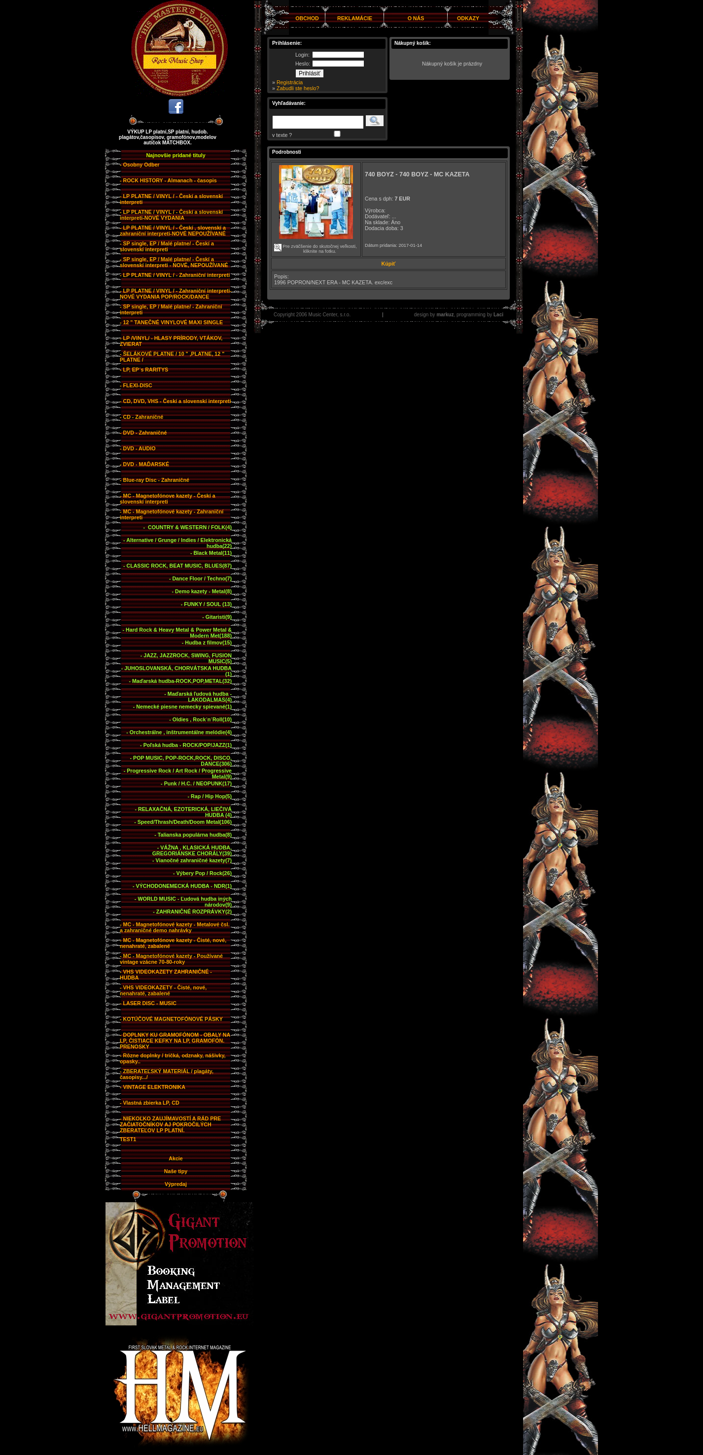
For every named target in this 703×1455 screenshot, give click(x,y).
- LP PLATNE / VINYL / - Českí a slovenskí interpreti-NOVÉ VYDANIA (171, 215)
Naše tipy (175, 1171)
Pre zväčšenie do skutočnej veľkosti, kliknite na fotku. (318, 244)
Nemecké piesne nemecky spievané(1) (184, 707)
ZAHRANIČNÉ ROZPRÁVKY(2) (194, 911)
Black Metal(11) (212, 553)
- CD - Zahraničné (141, 417)
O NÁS (416, 18)
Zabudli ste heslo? (298, 88)
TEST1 (128, 1139)
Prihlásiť (309, 73)
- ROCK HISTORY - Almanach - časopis (168, 180)
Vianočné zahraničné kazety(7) (194, 860)
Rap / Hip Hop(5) (211, 796)
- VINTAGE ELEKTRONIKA (152, 1087)
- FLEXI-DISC (136, 385)
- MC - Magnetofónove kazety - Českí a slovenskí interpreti (167, 499)
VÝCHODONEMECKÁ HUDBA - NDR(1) (184, 886)
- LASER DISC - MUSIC (148, 1003)
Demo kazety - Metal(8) (203, 591)
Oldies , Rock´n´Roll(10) (202, 719)
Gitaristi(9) (219, 617)
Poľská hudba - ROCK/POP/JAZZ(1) (187, 745)
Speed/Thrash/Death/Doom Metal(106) (185, 822)
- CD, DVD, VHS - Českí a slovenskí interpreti (175, 401)
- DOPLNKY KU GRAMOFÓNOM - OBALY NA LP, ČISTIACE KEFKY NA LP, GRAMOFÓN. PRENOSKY (175, 1040)
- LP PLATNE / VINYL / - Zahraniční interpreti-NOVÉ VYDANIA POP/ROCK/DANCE (176, 294)
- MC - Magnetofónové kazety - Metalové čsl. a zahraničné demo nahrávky (175, 927)
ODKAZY (468, 18)
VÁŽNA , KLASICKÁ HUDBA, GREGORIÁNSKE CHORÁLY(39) (192, 850)
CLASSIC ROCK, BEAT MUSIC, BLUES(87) (179, 566)
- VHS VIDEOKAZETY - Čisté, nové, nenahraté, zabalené (163, 990)
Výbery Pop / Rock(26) (204, 873)
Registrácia (290, 82)
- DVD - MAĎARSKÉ (144, 464)
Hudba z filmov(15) (208, 642)
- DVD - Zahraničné (143, 433)
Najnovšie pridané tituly (175, 155)
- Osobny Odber (140, 165)
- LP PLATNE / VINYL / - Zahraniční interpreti (175, 275)
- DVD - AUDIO (137, 448)
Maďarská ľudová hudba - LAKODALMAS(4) (200, 697)
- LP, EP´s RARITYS (144, 369)
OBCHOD (306, 18)
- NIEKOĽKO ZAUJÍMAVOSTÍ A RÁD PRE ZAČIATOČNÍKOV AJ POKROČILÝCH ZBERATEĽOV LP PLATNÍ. (170, 1124)
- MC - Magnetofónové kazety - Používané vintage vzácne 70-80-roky (171, 959)
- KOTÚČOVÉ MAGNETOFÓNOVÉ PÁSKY (171, 1019)
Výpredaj (176, 1184)
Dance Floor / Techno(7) (202, 578)
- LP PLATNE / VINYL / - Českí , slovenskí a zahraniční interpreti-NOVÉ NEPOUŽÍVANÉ (173, 231)
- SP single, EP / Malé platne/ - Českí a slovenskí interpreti (167, 246)
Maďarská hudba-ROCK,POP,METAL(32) (182, 681)
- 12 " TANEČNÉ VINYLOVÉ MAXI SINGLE (171, 322)
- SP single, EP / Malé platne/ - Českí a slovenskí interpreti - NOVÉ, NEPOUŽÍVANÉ (174, 262)
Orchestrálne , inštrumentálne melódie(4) (181, 732)
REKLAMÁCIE (354, 18)
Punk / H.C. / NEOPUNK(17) (198, 783)
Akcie (175, 1158)
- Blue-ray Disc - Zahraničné (154, 480)
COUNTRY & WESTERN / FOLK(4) (189, 527)
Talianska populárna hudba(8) (195, 835)
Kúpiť (389, 264)
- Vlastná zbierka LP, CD (149, 1103)
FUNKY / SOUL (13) (208, 604)
